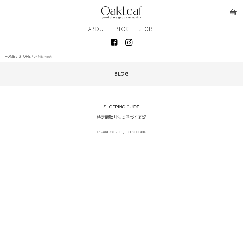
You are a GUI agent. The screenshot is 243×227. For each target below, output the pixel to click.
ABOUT (97, 29)
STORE (147, 29)
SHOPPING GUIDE (121, 106)
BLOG (122, 29)
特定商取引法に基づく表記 (121, 117)
